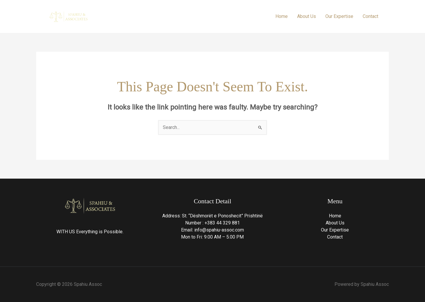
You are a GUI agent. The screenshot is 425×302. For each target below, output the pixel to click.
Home (281, 16)
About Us (306, 16)
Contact (370, 16)
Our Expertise (339, 16)
